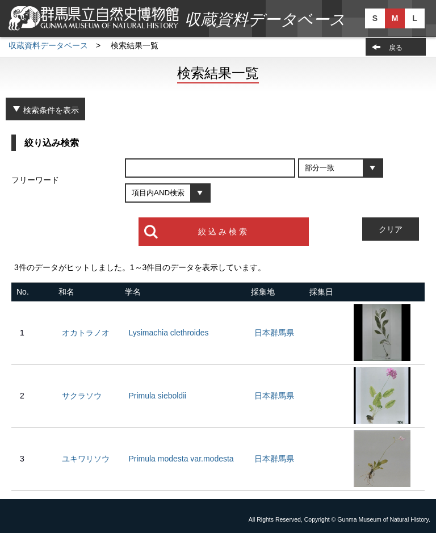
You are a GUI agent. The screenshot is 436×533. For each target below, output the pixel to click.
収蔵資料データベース (48, 45)
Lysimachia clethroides (168, 332)
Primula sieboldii (157, 395)
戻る (396, 48)
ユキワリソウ (86, 458)
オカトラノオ (86, 332)
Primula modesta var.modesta (180, 458)
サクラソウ (82, 395)
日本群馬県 (274, 332)
